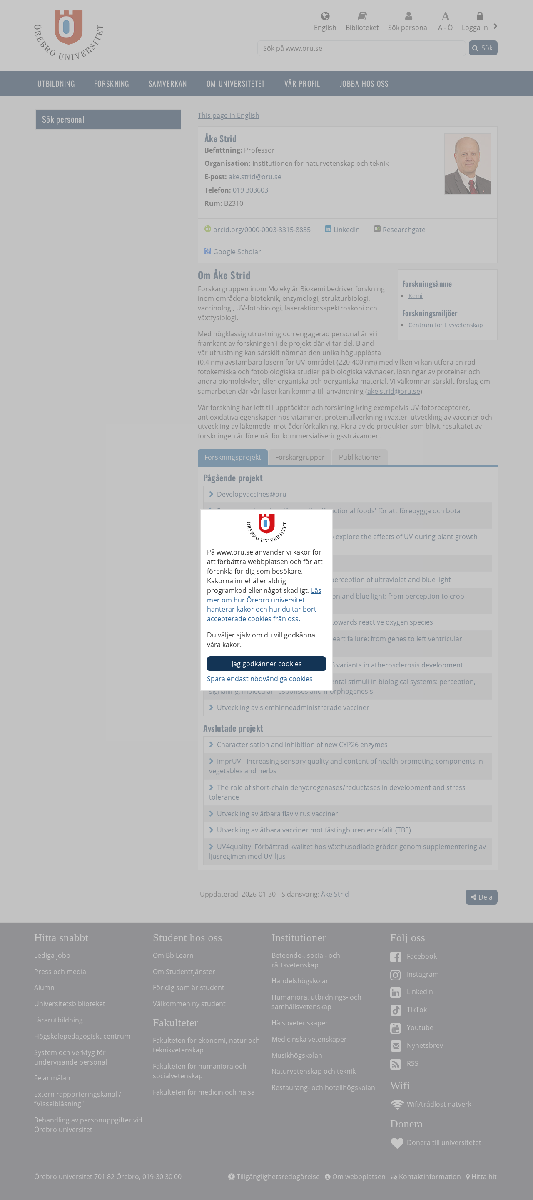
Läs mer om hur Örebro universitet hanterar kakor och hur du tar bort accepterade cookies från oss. (264, 605)
